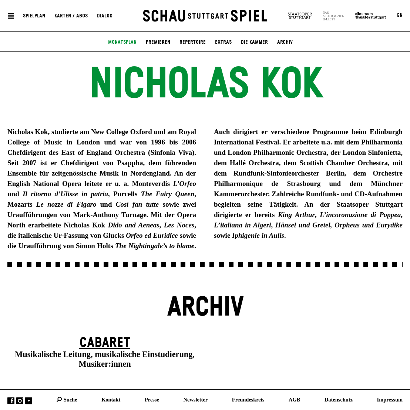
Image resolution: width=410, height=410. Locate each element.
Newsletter (196, 399)
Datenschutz (339, 399)
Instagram (19, 400)
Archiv (285, 42)
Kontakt (110, 399)
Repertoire (192, 42)
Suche (70, 399)
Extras (223, 42)
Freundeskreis (248, 399)
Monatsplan (122, 42)
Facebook (10, 400)
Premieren (158, 42)
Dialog (104, 15)
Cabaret (104, 343)
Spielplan (34, 15)
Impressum (390, 399)
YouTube (28, 400)
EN (400, 15)
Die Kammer (254, 42)
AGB (294, 399)
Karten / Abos (71, 15)
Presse (152, 399)
